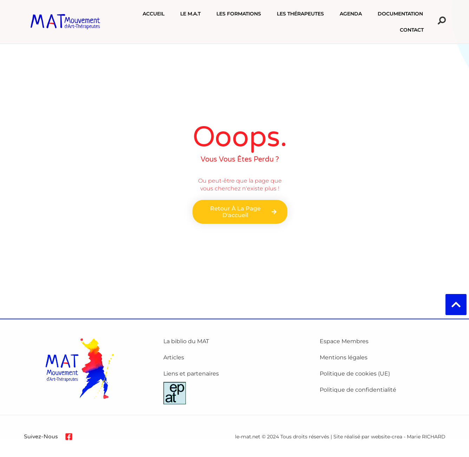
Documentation (400, 14)
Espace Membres (344, 341)
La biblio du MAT (186, 341)
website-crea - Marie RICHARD (408, 436)
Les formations (238, 14)
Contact (412, 30)
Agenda (351, 14)
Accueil (153, 14)
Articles (173, 357)
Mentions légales (343, 357)
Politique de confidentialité (358, 389)
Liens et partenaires (191, 373)
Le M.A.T (190, 14)
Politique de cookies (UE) (355, 373)
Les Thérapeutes (300, 14)
